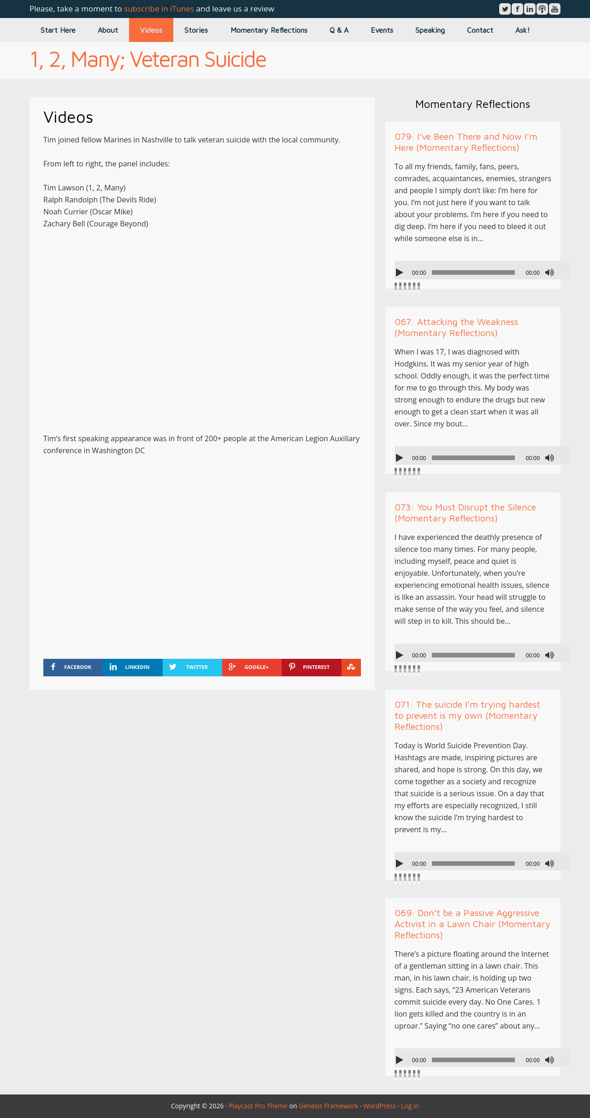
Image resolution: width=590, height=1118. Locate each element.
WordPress (379, 1105)
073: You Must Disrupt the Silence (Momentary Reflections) (465, 512)
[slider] (473, 272)
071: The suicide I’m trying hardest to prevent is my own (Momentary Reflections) (467, 715)
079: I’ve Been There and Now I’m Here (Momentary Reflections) (466, 142)
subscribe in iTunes (159, 8)
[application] (482, 270)
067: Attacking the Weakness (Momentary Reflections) (456, 327)
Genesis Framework (328, 1105)
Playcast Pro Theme (258, 1105)
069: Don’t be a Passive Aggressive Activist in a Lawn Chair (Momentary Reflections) (472, 923)
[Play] (400, 272)
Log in (410, 1105)
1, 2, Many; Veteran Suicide (148, 58)
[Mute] (549, 272)
